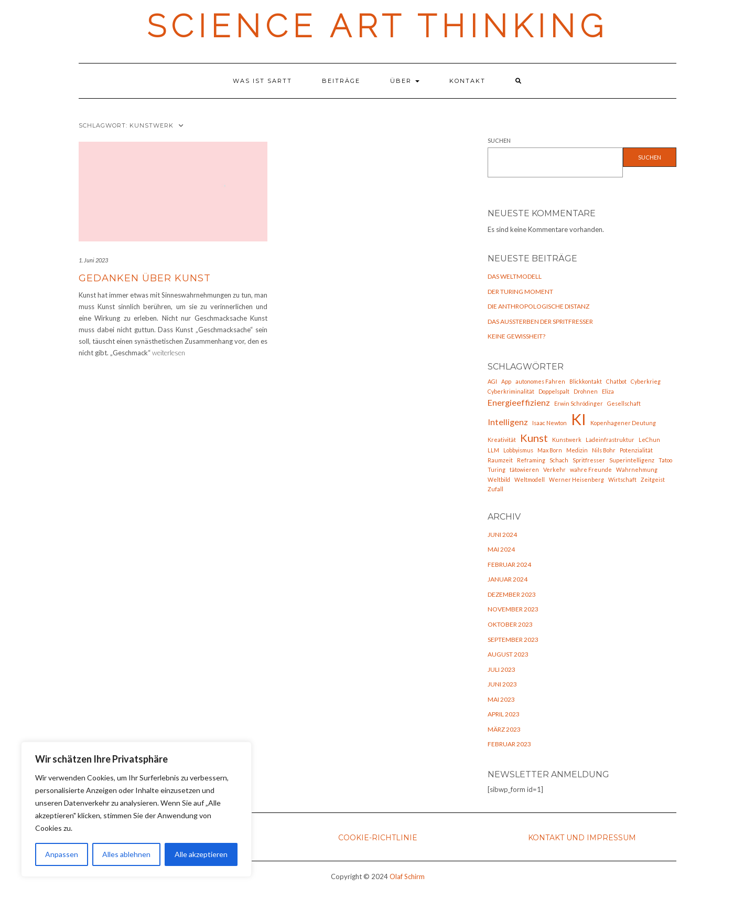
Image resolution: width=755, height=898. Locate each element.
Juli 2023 (501, 669)
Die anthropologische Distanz (538, 306)
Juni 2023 (502, 684)
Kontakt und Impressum (582, 837)
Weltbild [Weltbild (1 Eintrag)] (499, 479)
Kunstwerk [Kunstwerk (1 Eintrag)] (566, 439)
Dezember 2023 (512, 594)
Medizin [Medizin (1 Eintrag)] (577, 450)
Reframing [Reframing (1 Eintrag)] (531, 460)
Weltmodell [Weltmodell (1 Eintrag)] (529, 479)
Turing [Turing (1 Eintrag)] (496, 469)
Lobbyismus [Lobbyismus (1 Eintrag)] (518, 450)
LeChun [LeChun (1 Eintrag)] (649, 439)
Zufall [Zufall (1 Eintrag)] (495, 488)
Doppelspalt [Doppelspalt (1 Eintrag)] (553, 391)
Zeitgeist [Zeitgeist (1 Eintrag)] (653, 479)
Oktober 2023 (510, 624)
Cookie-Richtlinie (377, 837)
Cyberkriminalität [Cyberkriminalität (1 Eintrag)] (511, 391)
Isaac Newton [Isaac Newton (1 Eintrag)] (549, 422)
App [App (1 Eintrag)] (506, 381)
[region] (136, 809)
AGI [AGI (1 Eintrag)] (492, 381)
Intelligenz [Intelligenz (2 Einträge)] (508, 422)
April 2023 (504, 714)
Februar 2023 (509, 744)
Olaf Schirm (407, 876)
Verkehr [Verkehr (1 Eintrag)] (554, 469)
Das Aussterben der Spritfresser (540, 321)
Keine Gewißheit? (516, 336)
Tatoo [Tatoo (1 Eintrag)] (665, 460)
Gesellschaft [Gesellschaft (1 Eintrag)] (624, 403)
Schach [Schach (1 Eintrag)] (558, 460)
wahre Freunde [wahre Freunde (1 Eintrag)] (591, 469)
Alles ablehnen (126, 854)
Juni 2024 (502, 534)
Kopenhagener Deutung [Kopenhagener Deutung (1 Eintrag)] (623, 422)
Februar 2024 (509, 564)
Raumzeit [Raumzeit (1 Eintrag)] (500, 460)
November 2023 (513, 609)
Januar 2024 (507, 579)
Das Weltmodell (515, 276)
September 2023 (513, 639)
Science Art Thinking (377, 26)
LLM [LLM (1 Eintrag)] (493, 450)
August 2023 (508, 654)
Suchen (499, 140)
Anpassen (61, 854)
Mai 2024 (501, 549)
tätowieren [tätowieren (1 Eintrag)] (524, 469)
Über (404, 80)
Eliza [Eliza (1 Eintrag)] (608, 391)
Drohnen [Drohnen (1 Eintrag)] (586, 391)
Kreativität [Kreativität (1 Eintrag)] (502, 439)
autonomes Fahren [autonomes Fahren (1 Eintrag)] (540, 381)
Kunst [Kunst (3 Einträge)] (534, 437)
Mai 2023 (501, 699)
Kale (345, 891)
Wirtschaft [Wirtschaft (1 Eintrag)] (622, 479)
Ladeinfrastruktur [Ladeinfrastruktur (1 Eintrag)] (610, 439)
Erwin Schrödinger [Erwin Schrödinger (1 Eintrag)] (578, 403)
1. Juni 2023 (93, 260)
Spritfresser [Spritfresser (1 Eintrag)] (589, 460)
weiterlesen (168, 352)
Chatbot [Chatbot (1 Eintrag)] (616, 381)
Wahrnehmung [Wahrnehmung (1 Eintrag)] (636, 469)
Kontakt (467, 80)
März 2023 (504, 729)
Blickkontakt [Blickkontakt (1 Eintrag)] (585, 381)
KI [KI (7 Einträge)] (578, 419)
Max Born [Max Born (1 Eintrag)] (549, 450)
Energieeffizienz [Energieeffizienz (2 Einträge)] (519, 402)
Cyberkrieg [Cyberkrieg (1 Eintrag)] (646, 381)
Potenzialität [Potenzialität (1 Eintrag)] (636, 450)
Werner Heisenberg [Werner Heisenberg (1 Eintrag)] (576, 479)
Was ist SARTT (262, 80)
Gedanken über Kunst (145, 278)
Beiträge (341, 80)
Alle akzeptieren (201, 854)
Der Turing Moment (520, 291)
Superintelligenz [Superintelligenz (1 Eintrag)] (631, 460)
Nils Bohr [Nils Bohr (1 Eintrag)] (604, 450)
